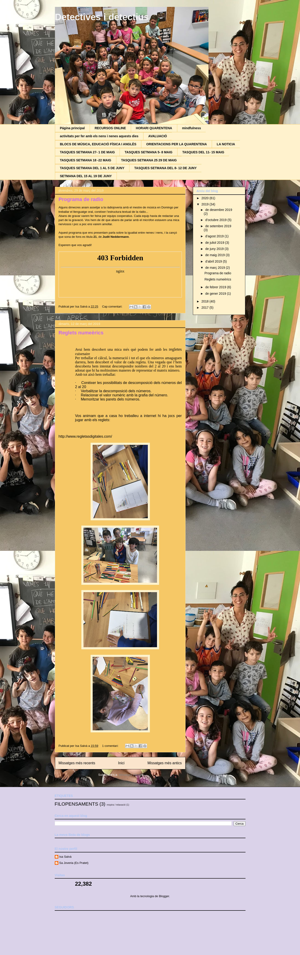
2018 (205, 301)
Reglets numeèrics (81, 333)
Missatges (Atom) (130, 774)
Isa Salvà (65, 856)
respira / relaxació (116, 805)
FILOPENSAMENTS (76, 804)
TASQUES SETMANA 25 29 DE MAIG (149, 160)
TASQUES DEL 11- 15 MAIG (203, 152)
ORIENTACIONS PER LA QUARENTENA (176, 144)
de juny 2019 (215, 249)
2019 (205, 204)
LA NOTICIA (226, 144)
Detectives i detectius (102, 17)
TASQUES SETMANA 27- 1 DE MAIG (87, 152)
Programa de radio (81, 199)
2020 (205, 198)
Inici (121, 763)
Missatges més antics (164, 763)
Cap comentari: (112, 306)
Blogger (164, 896)
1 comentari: (110, 746)
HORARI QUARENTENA (154, 128)
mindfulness (191, 128)
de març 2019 (215, 267)
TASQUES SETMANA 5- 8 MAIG (148, 152)
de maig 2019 (215, 255)
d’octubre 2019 (216, 220)
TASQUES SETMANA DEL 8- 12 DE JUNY (165, 168)
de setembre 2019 (218, 226)
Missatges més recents (77, 763)
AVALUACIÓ (157, 136)
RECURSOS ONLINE (110, 128)
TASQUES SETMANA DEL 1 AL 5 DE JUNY (92, 168)
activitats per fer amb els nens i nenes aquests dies (99, 136)
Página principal (72, 128)
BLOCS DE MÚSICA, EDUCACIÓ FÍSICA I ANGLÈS (98, 144)
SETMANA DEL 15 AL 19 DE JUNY (86, 176)
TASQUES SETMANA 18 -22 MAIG (85, 160)
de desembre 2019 (218, 210)
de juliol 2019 (215, 242)
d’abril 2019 (214, 261)
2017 (205, 307)
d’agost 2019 (215, 236)
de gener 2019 (216, 293)
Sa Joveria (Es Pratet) (74, 863)
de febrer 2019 (216, 287)
